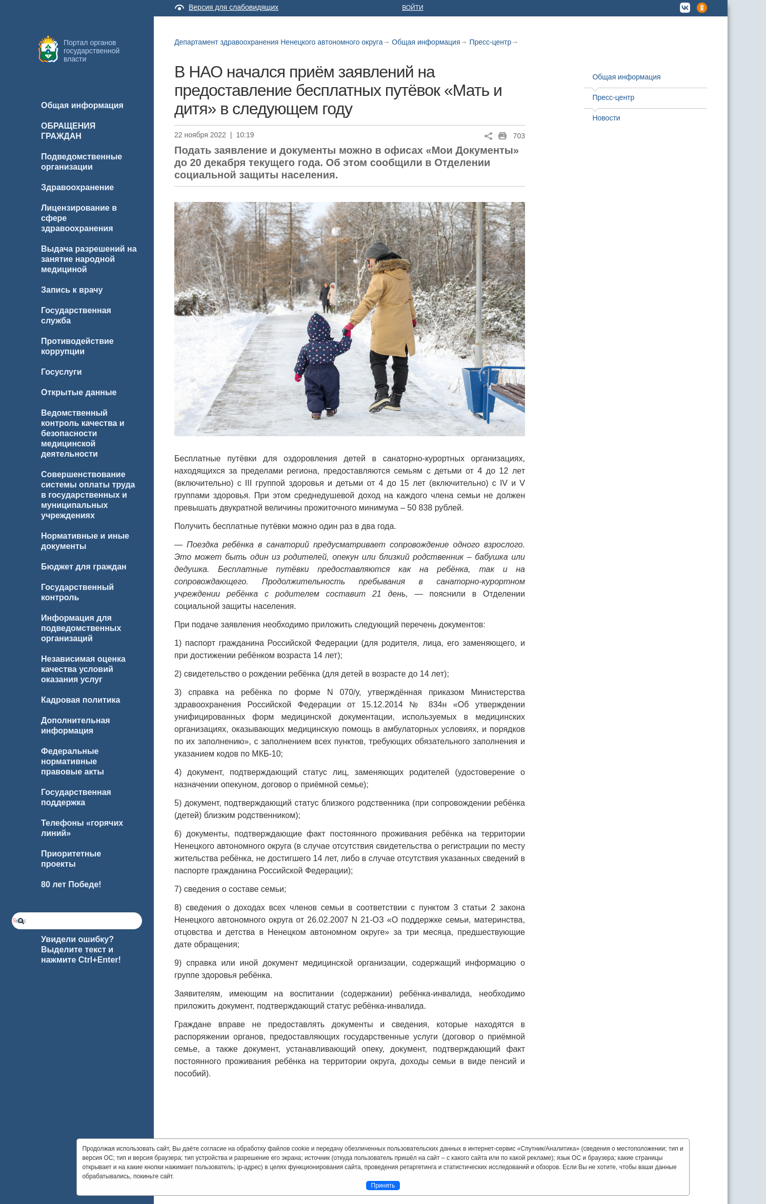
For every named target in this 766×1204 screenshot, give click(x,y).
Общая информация (426, 42)
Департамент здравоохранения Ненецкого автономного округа (278, 42)
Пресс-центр (490, 42)
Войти (413, 7)
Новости (606, 118)
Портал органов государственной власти (91, 50)
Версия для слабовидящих (233, 7)
